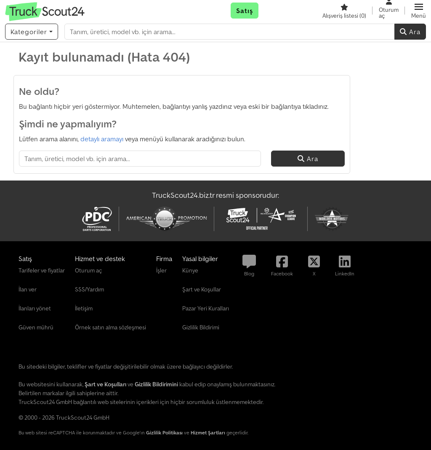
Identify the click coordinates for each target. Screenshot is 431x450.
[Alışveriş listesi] (344, 11)
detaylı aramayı (101, 139)
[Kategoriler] (31, 32)
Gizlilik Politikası (164, 432)
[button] (418, 11)
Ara (410, 31)
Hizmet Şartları (208, 432)
